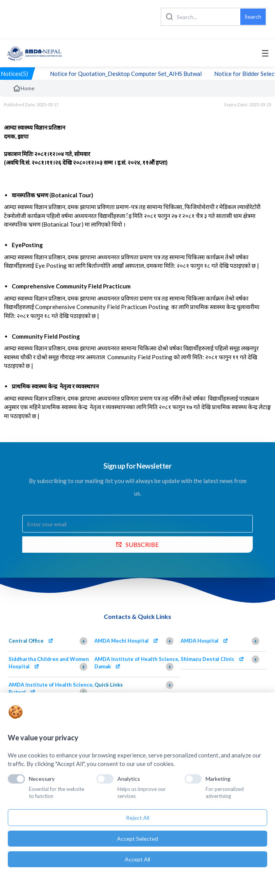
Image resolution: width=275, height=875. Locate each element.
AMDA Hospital (199, 641)
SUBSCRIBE (137, 544)
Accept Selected (137, 838)
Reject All (137, 817)
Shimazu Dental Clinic (207, 659)
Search (253, 16)
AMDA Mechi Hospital (121, 641)
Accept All (137, 859)
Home (23, 88)
